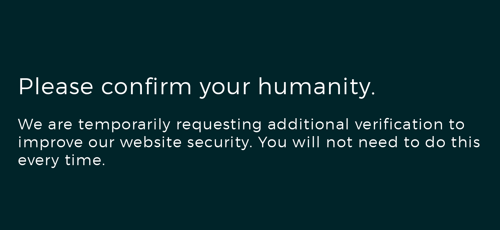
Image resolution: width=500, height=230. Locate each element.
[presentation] (66, 197)
